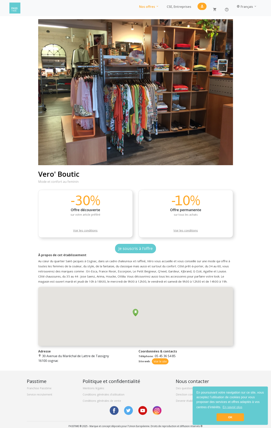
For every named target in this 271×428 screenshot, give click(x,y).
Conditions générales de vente (102, 401)
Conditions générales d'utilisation (103, 394)
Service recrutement (39, 394)
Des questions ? (186, 388)
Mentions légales (93, 388)
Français (247, 7)
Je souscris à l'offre (135, 248)
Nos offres (149, 7)
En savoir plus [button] (232, 407)
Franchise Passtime (39, 388)
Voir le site (160, 361)
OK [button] (230, 417)
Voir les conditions (85, 230)
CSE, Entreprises (179, 7)
